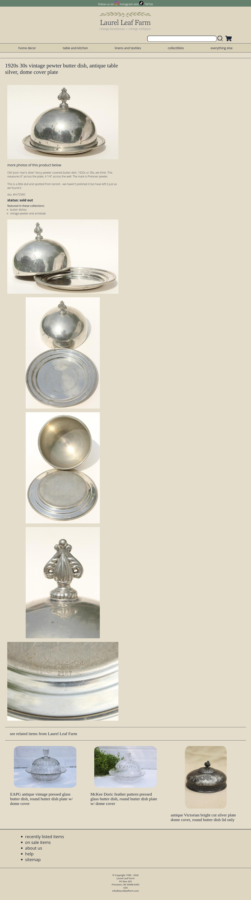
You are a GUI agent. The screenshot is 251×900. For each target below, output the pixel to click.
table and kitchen (75, 48)
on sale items (38, 842)
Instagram (126, 4)
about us (33, 848)
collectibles (176, 48)
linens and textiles (128, 48)
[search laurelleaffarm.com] (221, 39)
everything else (221, 48)
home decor (27, 48)
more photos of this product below (34, 165)
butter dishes (18, 209)
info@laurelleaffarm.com (125, 890)
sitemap (33, 859)
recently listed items (44, 836)
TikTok (149, 4)
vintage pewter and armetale (28, 213)
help (29, 854)
